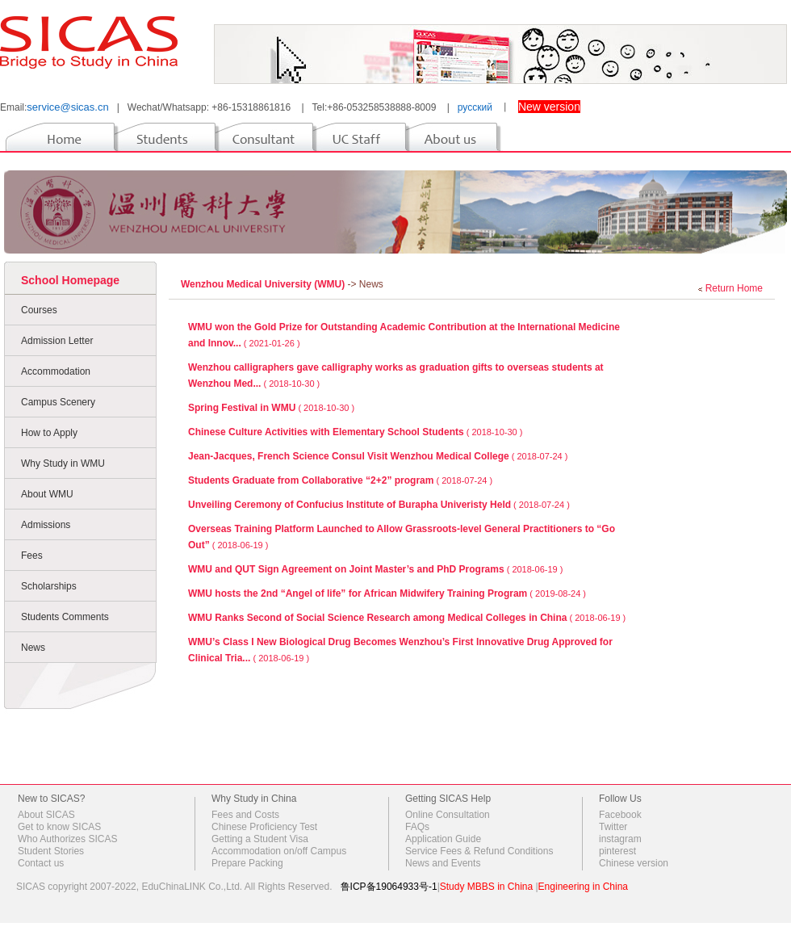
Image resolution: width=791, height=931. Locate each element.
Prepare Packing (247, 863)
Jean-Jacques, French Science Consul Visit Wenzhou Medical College (348, 456)
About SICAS (46, 814)
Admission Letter (57, 340)
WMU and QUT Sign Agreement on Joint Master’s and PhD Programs (346, 569)
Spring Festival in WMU (241, 407)
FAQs (417, 826)
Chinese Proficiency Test (264, 826)
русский (475, 107)
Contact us (41, 863)
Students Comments (65, 617)
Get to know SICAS (59, 826)
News (33, 647)
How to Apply (49, 432)
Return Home (734, 288)
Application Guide (443, 839)
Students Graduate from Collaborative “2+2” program (310, 480)
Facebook (620, 814)
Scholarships (49, 586)
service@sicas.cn (67, 107)
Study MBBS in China (486, 886)
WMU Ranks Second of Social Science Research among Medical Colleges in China (377, 617)
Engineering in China (583, 886)
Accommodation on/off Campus (278, 851)
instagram (620, 839)
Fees (32, 555)
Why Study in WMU (63, 463)
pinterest (617, 851)
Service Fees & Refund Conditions (479, 851)
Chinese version (633, 863)
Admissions (45, 525)
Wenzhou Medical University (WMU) (264, 284)
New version (549, 106)
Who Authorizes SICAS (67, 839)
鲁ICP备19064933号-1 (389, 886)
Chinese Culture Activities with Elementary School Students (326, 432)
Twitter (613, 826)
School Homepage (70, 280)
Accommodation (55, 371)
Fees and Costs (245, 814)
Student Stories (51, 851)
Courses (39, 310)
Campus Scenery (58, 402)
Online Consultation (447, 814)
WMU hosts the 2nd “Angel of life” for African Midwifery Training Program (357, 593)
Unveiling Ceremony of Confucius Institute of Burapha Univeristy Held (349, 504)
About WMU (47, 494)
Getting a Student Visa (259, 839)
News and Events (442, 863)
